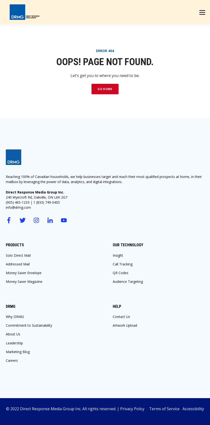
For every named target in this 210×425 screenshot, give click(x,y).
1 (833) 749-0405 (46, 202)
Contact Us (121, 317)
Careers (12, 360)
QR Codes (120, 273)
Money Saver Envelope (24, 273)
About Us (13, 334)
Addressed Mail (18, 264)
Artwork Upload (125, 325)
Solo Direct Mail (18, 255)
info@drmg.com (18, 207)
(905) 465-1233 (17, 202)
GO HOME (105, 89)
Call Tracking (123, 264)
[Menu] (202, 12)
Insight (118, 255)
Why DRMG (15, 317)
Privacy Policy (134, 408)
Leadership (14, 343)
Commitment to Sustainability (29, 325)
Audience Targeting (128, 281)
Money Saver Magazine (24, 281)
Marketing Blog (18, 352)
